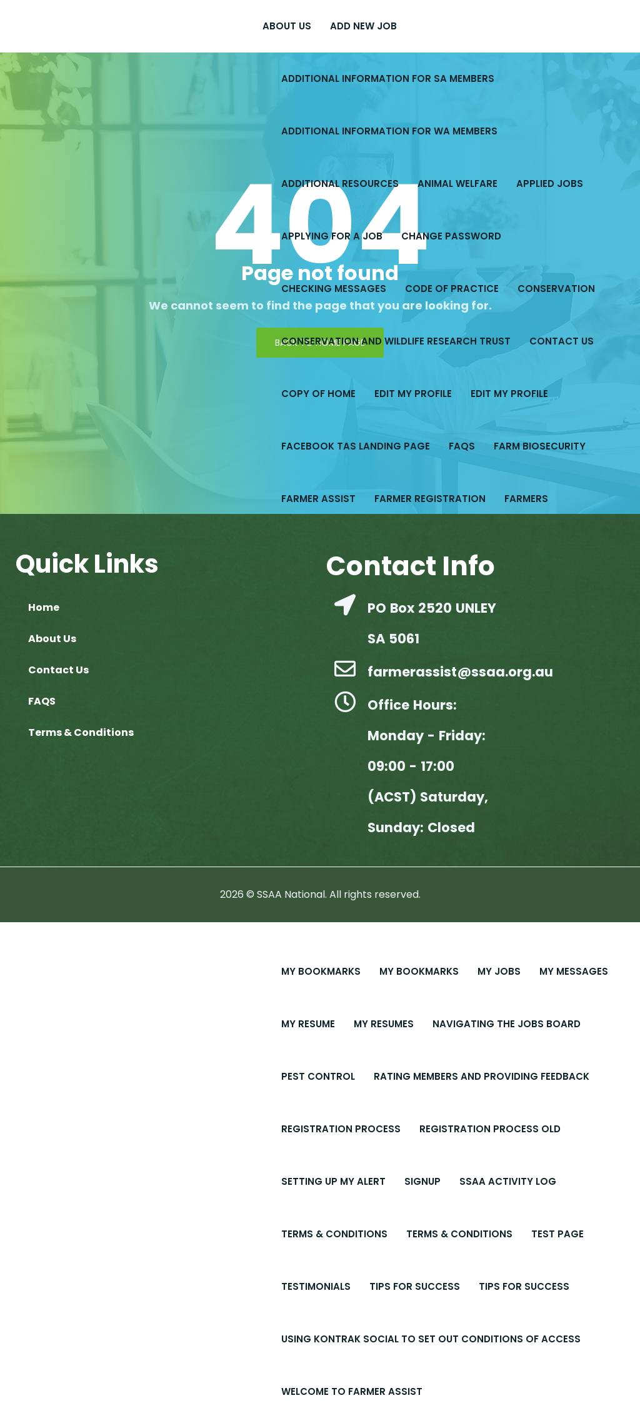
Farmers (526, 498)
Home (43, 607)
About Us (286, 26)
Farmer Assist (318, 498)
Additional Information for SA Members (387, 78)
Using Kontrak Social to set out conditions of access (431, 1338)
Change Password (451, 236)
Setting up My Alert (333, 1181)
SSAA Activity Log (507, 1181)
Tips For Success (414, 1286)
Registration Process (341, 1128)
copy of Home (318, 393)
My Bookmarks (321, 971)
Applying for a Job (331, 236)
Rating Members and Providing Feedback (481, 1076)
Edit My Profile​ (509, 393)
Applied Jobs (549, 183)
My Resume (308, 1023)
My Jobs (499, 971)
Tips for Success (524, 1286)
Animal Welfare (458, 183)
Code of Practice (452, 288)
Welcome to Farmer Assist (351, 1391)
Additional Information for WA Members (389, 131)
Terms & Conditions (334, 1233)
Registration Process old (490, 1128)
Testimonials (316, 1286)
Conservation (556, 288)
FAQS (462, 446)
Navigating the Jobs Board (506, 1023)
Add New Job (363, 26)
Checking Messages (333, 288)
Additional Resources (340, 183)
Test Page (557, 1233)
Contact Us (561, 341)
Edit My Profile (413, 393)
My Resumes (384, 1023)
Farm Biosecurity (540, 446)
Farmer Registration (430, 498)
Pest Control (318, 1076)
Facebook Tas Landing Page (355, 446)
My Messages (573, 971)
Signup (422, 1181)
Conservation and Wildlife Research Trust (396, 341)
